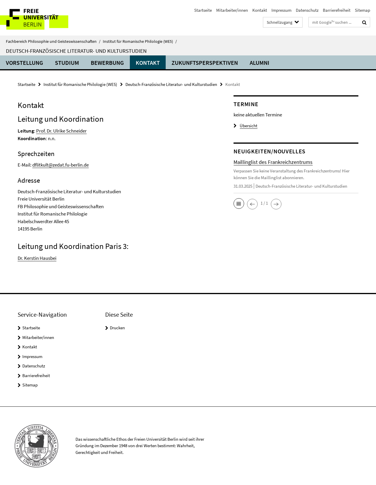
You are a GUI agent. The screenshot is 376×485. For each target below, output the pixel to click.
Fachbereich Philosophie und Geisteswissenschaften (53, 41)
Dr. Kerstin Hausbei (37, 258)
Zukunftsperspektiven (205, 62)
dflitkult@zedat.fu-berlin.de (60, 165)
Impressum (281, 10)
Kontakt (259, 10)
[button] (239, 203)
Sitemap (362, 10)
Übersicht (245, 125)
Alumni (259, 62)
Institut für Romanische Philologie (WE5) (140, 41)
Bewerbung (107, 62)
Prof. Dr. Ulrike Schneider (61, 131)
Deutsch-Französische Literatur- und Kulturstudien (76, 50)
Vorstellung (24, 62)
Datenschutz (307, 10)
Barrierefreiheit (336, 10)
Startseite (203, 10)
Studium (67, 62)
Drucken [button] (117, 327)
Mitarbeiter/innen (232, 10)
